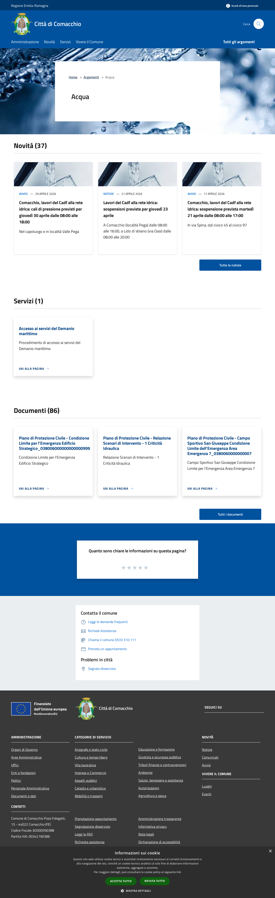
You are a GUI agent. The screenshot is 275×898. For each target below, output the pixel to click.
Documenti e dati (23, 796)
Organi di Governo (24, 749)
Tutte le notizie (230, 265)
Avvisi (23, 193)
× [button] (270, 851)
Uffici (15, 765)
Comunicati (210, 757)
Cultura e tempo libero (91, 757)
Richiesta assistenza (89, 842)
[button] (137, 891)
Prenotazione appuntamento (95, 818)
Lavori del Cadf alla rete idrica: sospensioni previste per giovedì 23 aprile (135, 209)
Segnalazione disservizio (92, 826)
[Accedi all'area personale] (242, 6)
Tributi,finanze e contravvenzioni (162, 764)
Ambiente (145, 772)
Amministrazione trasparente (159, 818)
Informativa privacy (152, 826)
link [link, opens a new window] (179, 872)
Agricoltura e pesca (152, 795)
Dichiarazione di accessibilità (159, 842)
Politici (16, 780)
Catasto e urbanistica (90, 788)
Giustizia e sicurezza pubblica (159, 757)
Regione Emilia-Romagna (29, 5)
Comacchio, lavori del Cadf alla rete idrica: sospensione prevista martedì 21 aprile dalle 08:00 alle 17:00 (221, 209)
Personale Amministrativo (30, 788)
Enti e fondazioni (23, 772)
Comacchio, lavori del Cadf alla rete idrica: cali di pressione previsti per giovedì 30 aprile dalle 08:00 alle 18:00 (51, 212)
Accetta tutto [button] (121, 881)
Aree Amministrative (26, 757)
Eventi (206, 794)
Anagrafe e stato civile (91, 749)
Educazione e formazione (156, 749)
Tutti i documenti (230, 514)
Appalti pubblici (86, 780)
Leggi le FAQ (84, 834)
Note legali (146, 834)
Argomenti (91, 77)
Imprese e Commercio (90, 772)
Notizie (108, 193)
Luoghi (207, 786)
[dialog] (137, 872)
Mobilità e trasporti (89, 796)
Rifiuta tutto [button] (155, 881)
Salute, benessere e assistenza (160, 780)
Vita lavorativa (85, 765)
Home (73, 77)
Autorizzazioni (148, 788)
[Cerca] (259, 24)
